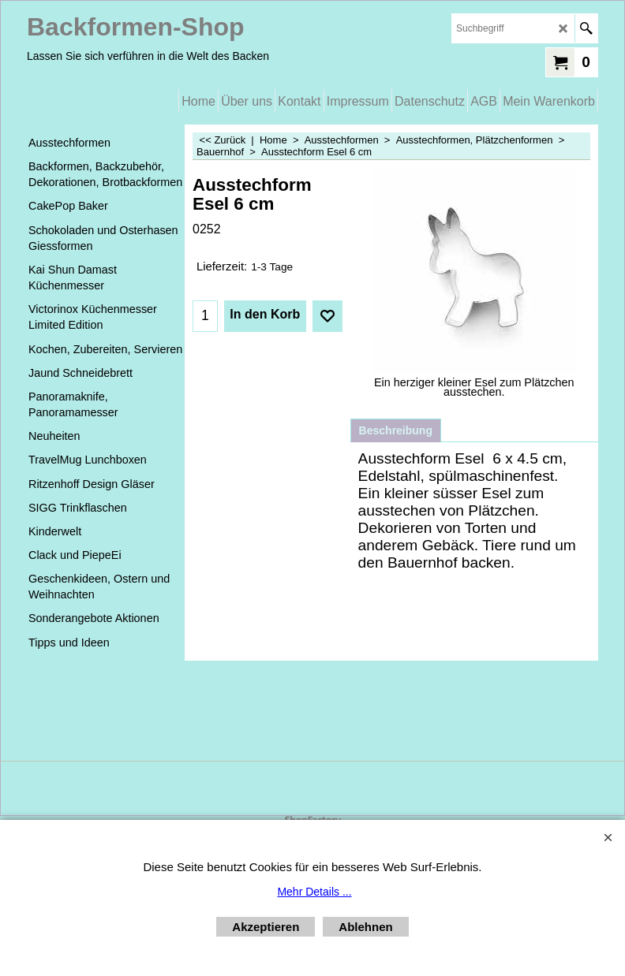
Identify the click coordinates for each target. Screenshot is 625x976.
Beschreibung (395, 430)
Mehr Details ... (314, 891)
